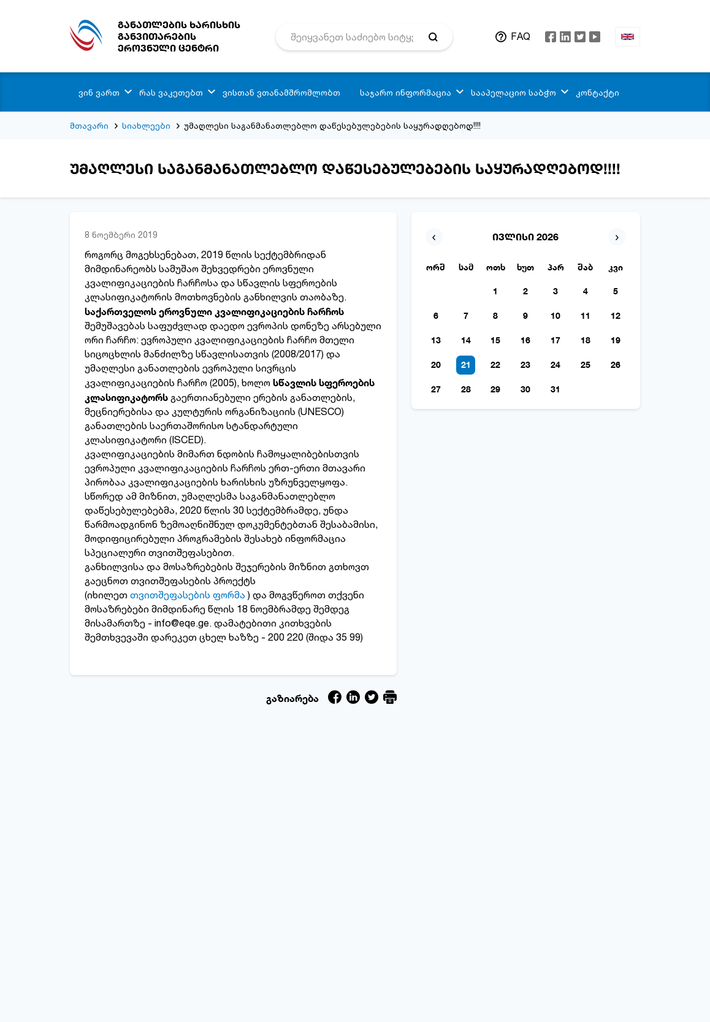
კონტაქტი (597, 92)
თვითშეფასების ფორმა (187, 595)
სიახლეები (146, 125)
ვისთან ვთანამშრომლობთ (281, 92)
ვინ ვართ (99, 92)
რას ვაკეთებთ (171, 92)
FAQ (520, 36)
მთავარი (89, 125)
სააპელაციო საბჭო (513, 92)
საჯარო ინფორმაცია (405, 92)
